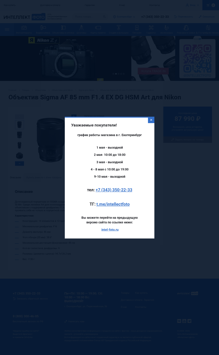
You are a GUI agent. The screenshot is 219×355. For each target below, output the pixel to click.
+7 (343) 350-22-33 (114, 181)
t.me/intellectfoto (113, 195)
